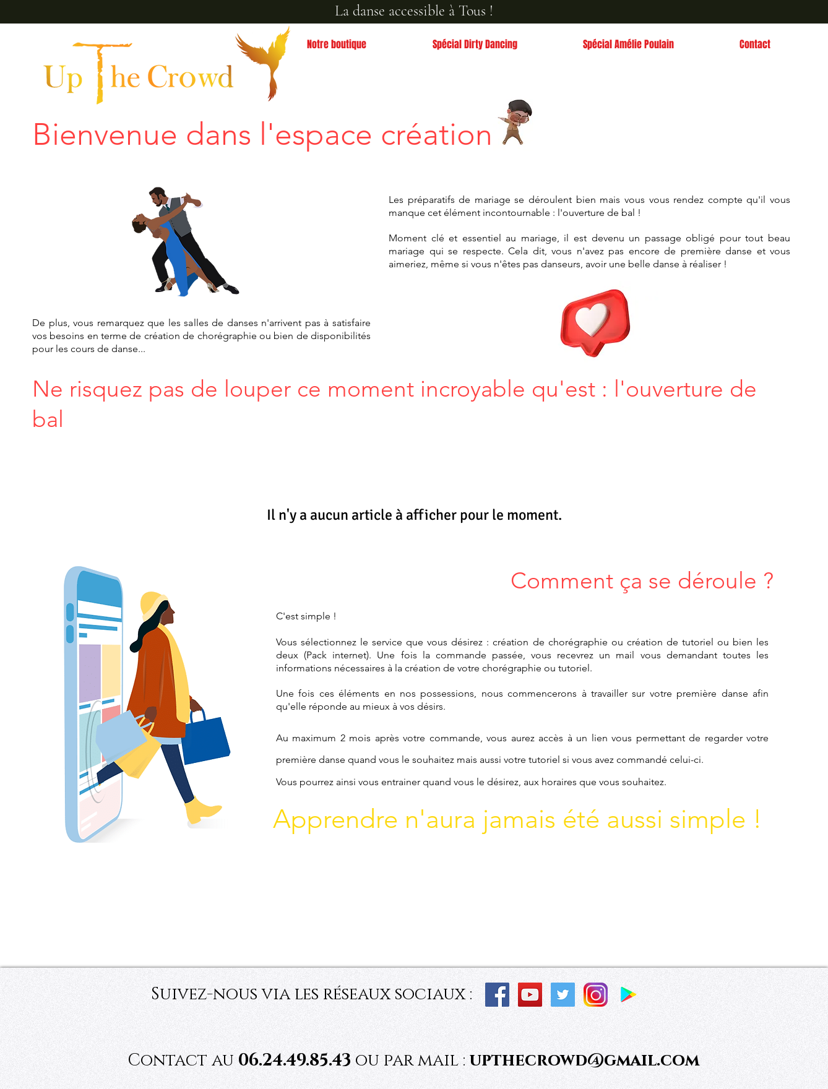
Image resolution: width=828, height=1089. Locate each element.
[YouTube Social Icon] (530, 995)
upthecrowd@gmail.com (584, 1060)
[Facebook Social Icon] (497, 995)
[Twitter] (563, 995)
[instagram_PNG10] (596, 995)
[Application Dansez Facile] (628, 995)
